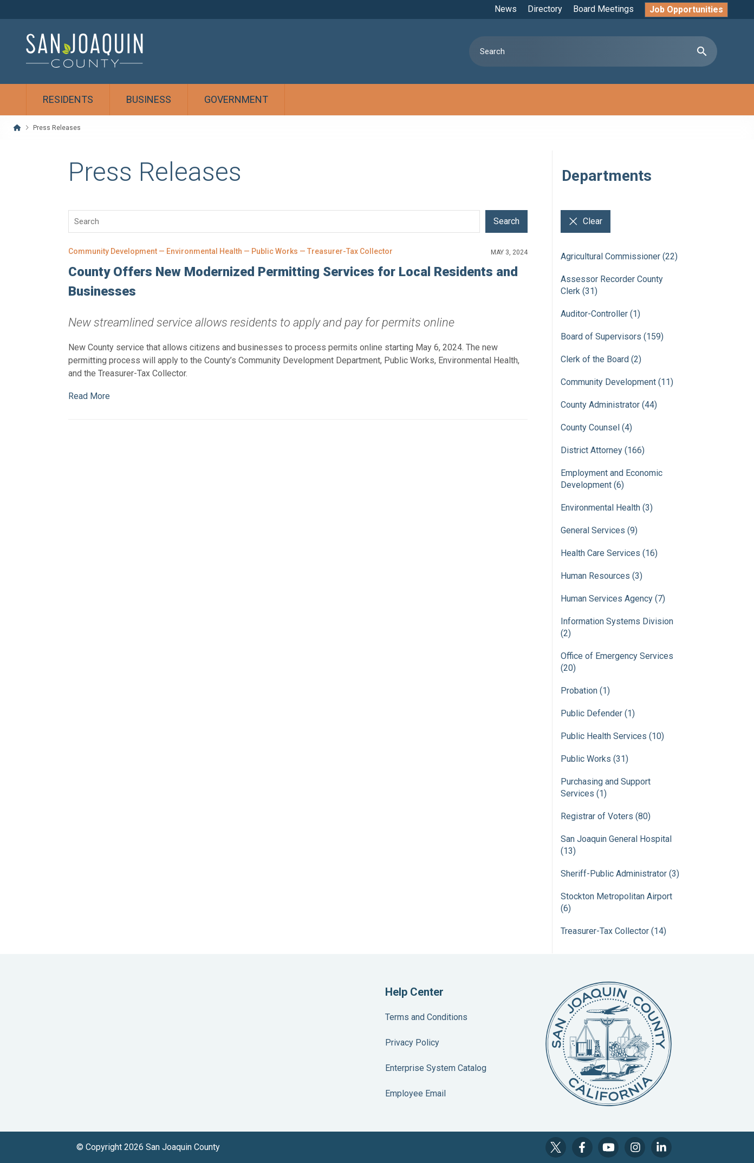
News (506, 9)
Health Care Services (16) (609, 553)
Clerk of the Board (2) (601, 359)
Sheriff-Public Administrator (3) (620, 873)
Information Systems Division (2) (617, 627)
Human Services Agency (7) (613, 598)
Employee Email (415, 1093)
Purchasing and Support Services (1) (606, 787)
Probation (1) (585, 690)
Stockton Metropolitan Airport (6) (616, 902)
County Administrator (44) (609, 405)
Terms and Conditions (426, 1017)
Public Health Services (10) (612, 736)
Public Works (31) (594, 759)
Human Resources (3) (601, 576)
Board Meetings (603, 9)
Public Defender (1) (598, 713)
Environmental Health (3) (607, 507)
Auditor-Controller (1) (600, 314)
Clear (585, 221)
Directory (545, 9)
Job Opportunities (686, 9)
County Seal (608, 1044)
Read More (89, 396)
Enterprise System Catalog (435, 1068)
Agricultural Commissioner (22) (619, 256)
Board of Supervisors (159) (612, 336)
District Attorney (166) (603, 450)
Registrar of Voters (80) (606, 816)
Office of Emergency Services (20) (617, 662)
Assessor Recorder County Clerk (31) (612, 285)
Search (506, 221)
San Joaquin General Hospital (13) (616, 845)
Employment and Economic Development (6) (611, 479)
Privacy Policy (412, 1042)
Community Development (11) (617, 382)
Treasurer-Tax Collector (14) (613, 931)
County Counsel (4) (596, 427)
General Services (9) (599, 530)
